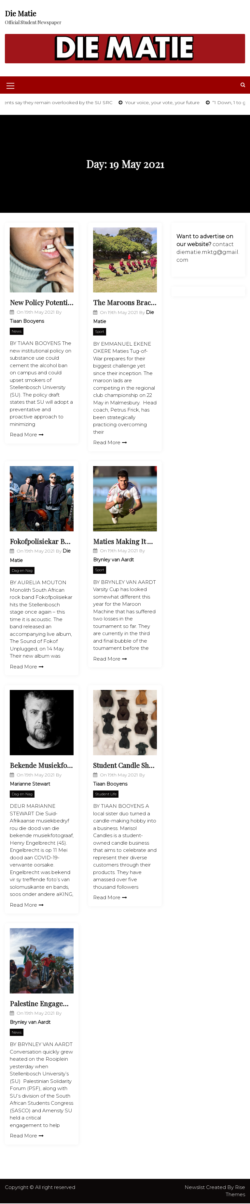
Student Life (106, 794)
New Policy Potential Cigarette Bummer (42, 302)
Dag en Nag (22, 570)
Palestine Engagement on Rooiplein (42, 1004)
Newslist (195, 1188)
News (16, 331)
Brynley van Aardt (113, 560)
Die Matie (20, 13)
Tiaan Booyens (27, 321)
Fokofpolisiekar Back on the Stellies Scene (42, 541)
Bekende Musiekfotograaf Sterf (42, 765)
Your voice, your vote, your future (171, 102)
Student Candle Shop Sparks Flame (125, 765)
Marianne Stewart (30, 784)
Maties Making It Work (125, 541)
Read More (27, 435)
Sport (99, 332)
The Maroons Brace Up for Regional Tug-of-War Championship (125, 302)
